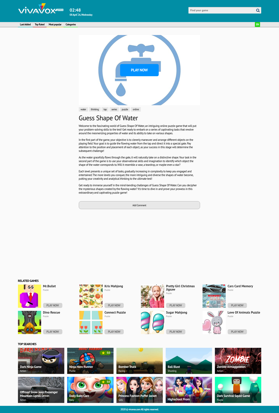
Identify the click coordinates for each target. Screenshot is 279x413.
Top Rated (40, 24)
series (114, 109)
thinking (95, 109)
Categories (71, 24)
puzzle (125, 109)
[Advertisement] (47, 93)
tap (105, 109)
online (136, 109)
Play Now (139, 70)
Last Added (25, 24)
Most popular (55, 24)
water (83, 109)
